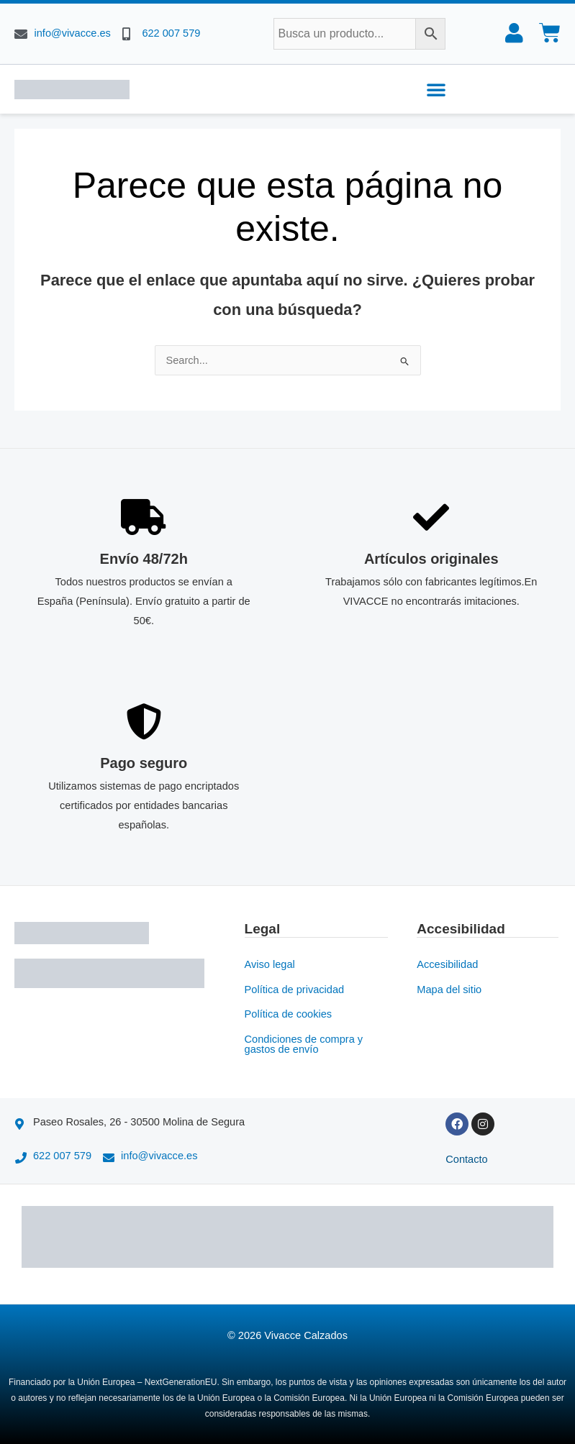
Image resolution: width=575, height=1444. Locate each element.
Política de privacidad (295, 989)
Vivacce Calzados (306, 1334)
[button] (436, 89)
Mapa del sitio (449, 989)
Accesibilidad (447, 963)
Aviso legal (270, 963)
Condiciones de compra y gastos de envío (304, 1044)
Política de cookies (288, 1013)
